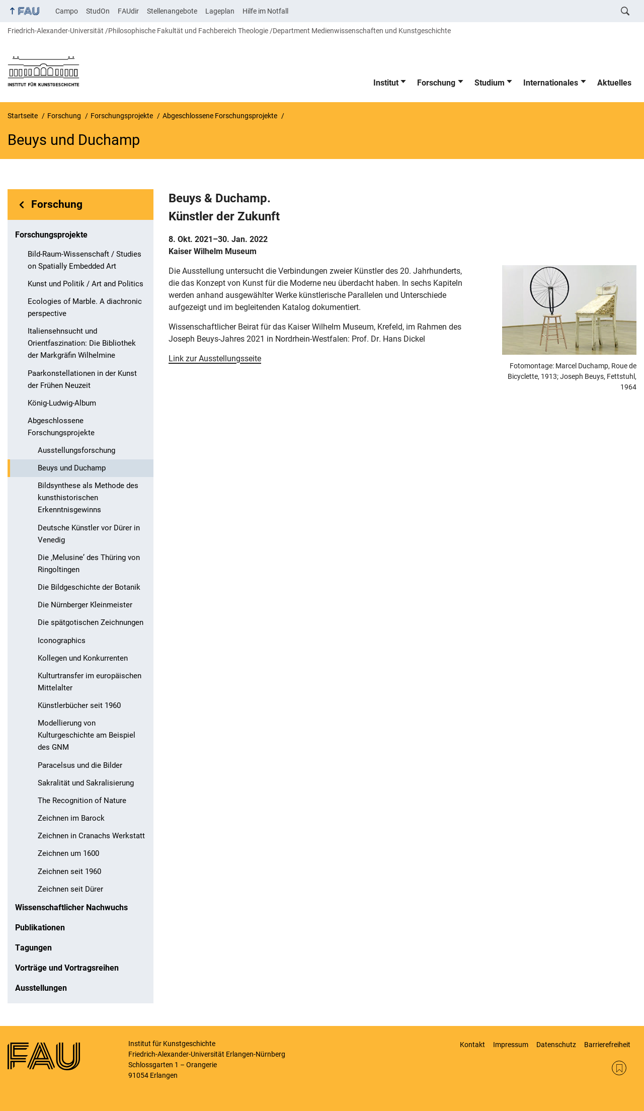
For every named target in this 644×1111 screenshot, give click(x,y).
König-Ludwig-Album (62, 403)
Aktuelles (614, 83)
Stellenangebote (172, 11)
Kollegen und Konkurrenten (83, 658)
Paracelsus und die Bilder (80, 765)
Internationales (550, 83)
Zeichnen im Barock (71, 818)
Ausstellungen (41, 988)
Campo (66, 11)
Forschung (436, 83)
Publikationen (40, 927)
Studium (489, 83)
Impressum (510, 1045)
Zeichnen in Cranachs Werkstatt (91, 835)
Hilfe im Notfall (265, 11)
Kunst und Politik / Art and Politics (85, 283)
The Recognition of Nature (82, 800)
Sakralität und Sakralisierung (86, 782)
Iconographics (62, 640)
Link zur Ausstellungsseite (215, 358)
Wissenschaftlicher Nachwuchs (71, 907)
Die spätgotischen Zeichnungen (90, 622)
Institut (385, 83)
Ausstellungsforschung (76, 450)
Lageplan (219, 11)
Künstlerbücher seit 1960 (79, 705)
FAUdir (128, 11)
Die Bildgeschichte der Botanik (89, 587)
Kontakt (472, 1045)
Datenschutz (556, 1045)
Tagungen (33, 948)
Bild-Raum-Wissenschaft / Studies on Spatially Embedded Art (84, 260)
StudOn (98, 11)
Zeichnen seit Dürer (70, 889)
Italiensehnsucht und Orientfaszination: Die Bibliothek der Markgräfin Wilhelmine (82, 343)
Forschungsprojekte (51, 235)
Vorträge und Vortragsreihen (67, 968)
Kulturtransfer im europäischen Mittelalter (89, 681)
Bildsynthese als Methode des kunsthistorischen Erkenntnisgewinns (88, 497)
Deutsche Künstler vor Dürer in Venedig (89, 533)
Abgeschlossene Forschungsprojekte (61, 426)
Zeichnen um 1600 (68, 853)
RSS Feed (619, 1068)
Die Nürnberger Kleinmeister (85, 604)
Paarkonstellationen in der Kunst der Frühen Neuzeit (82, 379)
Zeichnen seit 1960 (69, 871)
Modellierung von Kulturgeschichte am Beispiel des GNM (86, 735)
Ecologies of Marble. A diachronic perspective (85, 307)
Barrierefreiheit (607, 1045)
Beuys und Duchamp (72, 467)
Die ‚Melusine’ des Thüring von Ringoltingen (89, 563)
